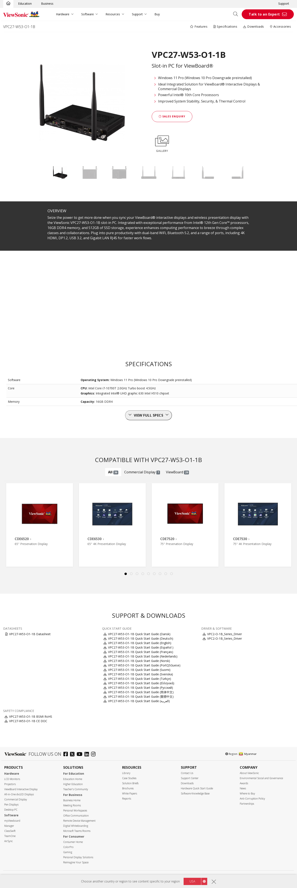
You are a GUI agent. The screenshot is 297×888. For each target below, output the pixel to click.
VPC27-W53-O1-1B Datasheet (30, 634)
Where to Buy (247, 793)
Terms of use (147, 877)
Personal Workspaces (75, 810)
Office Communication (76, 815)
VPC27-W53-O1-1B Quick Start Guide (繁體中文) (141, 696)
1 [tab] (125, 574)
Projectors (10, 784)
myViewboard (12, 821)
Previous (10, 519)
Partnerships (247, 803)
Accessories (280, 26)
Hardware (62, 14)
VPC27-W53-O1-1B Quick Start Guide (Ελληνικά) (141, 683)
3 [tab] (137, 574)
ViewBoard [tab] (177, 472)
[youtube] (80, 754)
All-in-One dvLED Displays (19, 794)
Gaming (67, 852)
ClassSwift (10, 831)
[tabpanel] (39, 525)
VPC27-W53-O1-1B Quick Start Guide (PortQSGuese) (144, 665)
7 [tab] (160, 574)
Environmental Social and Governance (261, 778)
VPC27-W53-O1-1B (19, 26)
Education (25, 3)
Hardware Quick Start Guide (197, 788)
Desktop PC (10, 809)
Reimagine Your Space (76, 862)
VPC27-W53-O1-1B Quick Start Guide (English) (139, 643)
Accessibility (161, 877)
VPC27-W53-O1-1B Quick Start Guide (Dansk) (139, 634)
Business (47, 3)
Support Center (189, 778)
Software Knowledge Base (195, 793)
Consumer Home (73, 842)
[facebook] (66, 754)
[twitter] (73, 754)
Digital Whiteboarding (75, 826)
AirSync (8, 841)
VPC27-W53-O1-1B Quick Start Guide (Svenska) (140, 674)
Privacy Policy (133, 877)
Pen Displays (11, 804)
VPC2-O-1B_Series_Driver (224, 634)
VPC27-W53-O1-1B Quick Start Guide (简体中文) (141, 692)
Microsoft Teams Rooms (76, 831)
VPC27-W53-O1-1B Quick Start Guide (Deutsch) (140, 638)
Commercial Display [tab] (142, 472)
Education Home (72, 779)
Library (126, 773)
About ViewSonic (249, 773)
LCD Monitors (12, 779)
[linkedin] (87, 754)
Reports (126, 798)
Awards (244, 783)
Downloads (253, 26)
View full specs (148, 415)
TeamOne (10, 836)
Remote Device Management (79, 821)
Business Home (71, 800)
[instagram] (94, 754)
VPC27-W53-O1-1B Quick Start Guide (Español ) (140, 647)
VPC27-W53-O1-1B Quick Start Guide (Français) (140, 652)
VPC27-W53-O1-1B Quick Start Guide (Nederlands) (142, 656)
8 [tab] (166, 574)
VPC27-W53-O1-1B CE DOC (28, 721)
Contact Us (187, 773)
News (243, 788)
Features (198, 26)
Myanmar (248, 754)
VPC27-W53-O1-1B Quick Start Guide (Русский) (140, 688)
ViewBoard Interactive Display (21, 789)
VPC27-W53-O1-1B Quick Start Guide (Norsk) (139, 661)
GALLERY (162, 143)
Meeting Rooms (72, 805)
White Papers (129, 793)
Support (283, 3)
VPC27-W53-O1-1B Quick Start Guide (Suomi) (139, 670)
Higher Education (73, 784)
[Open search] (237, 14)
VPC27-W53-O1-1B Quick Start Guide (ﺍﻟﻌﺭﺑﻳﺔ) (139, 701)
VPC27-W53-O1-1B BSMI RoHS (30, 716)
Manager (9, 826)
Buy (157, 14)
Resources (113, 14)
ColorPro (68, 847)
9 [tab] (171, 574)
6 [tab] (154, 574)
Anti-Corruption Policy (252, 798)
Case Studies (129, 778)
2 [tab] (131, 574)
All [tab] (113, 472)
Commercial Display (15, 799)
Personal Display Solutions (78, 857)
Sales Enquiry (172, 116)
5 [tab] (148, 574)
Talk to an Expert (264, 14)
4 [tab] (143, 574)
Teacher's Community (75, 789)
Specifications (225, 26)
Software (87, 14)
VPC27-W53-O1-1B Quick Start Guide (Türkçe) (139, 679)
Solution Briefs (130, 783)
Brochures (128, 788)
